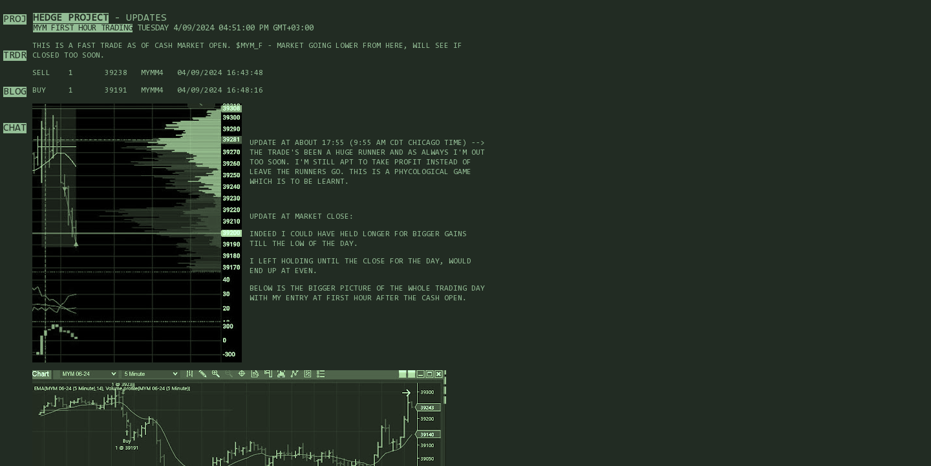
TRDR (15, 55)
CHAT (15, 128)
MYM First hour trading (83, 28)
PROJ (15, 19)
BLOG (15, 92)
